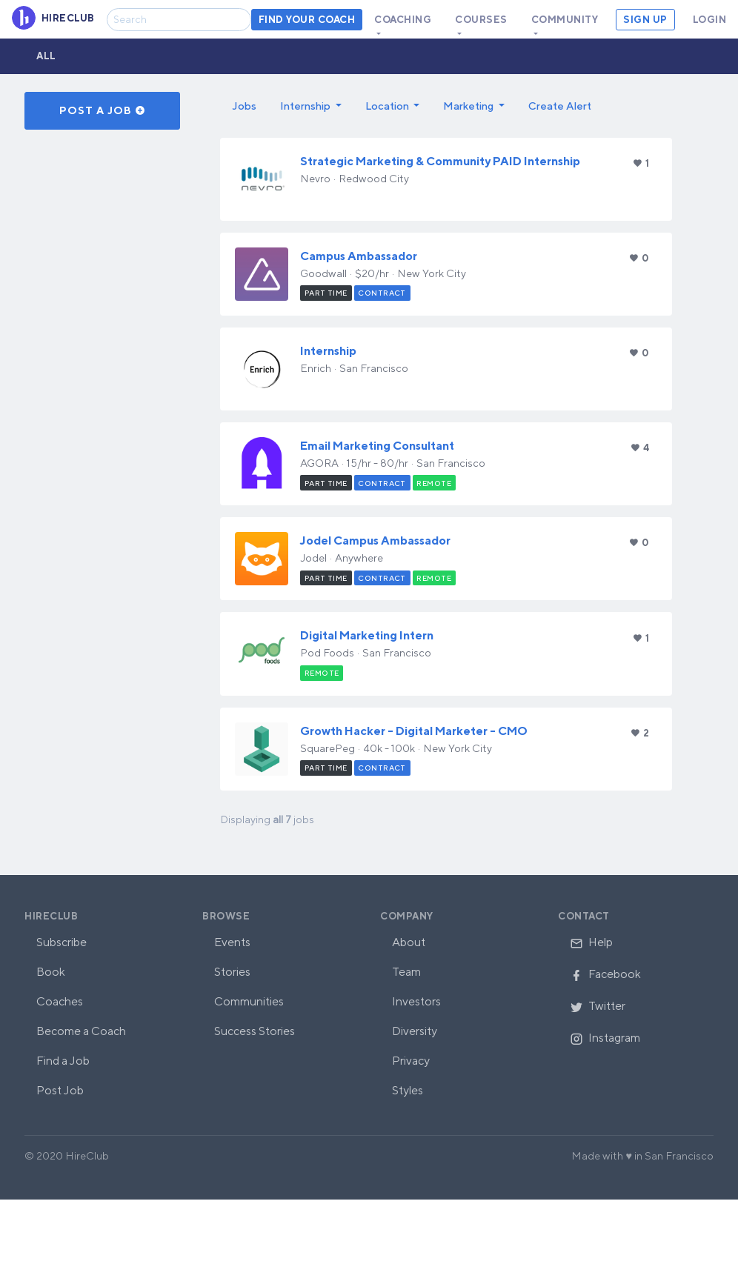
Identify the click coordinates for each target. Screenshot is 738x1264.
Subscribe (61, 942)
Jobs (244, 105)
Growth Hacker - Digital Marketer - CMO (414, 731)
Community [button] (565, 19)
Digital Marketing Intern (366, 635)
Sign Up (645, 19)
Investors (416, 1001)
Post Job (60, 1090)
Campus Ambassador (358, 256)
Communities (249, 1001)
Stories (232, 972)
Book (50, 972)
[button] (310, 106)
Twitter (597, 1006)
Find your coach (307, 19)
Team (406, 972)
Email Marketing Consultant (377, 446)
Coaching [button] (402, 19)
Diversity (414, 1031)
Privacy (411, 1061)
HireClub (51, 916)
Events (232, 942)
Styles (407, 1090)
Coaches (59, 1001)
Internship (328, 351)
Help (591, 942)
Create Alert (559, 105)
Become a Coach (81, 1031)
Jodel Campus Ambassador (375, 540)
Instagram (605, 1038)
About (408, 942)
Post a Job (102, 110)
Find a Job (63, 1061)
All (46, 55)
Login (710, 19)
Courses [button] (481, 19)
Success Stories (254, 1031)
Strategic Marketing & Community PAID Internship (440, 161)
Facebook (605, 974)
